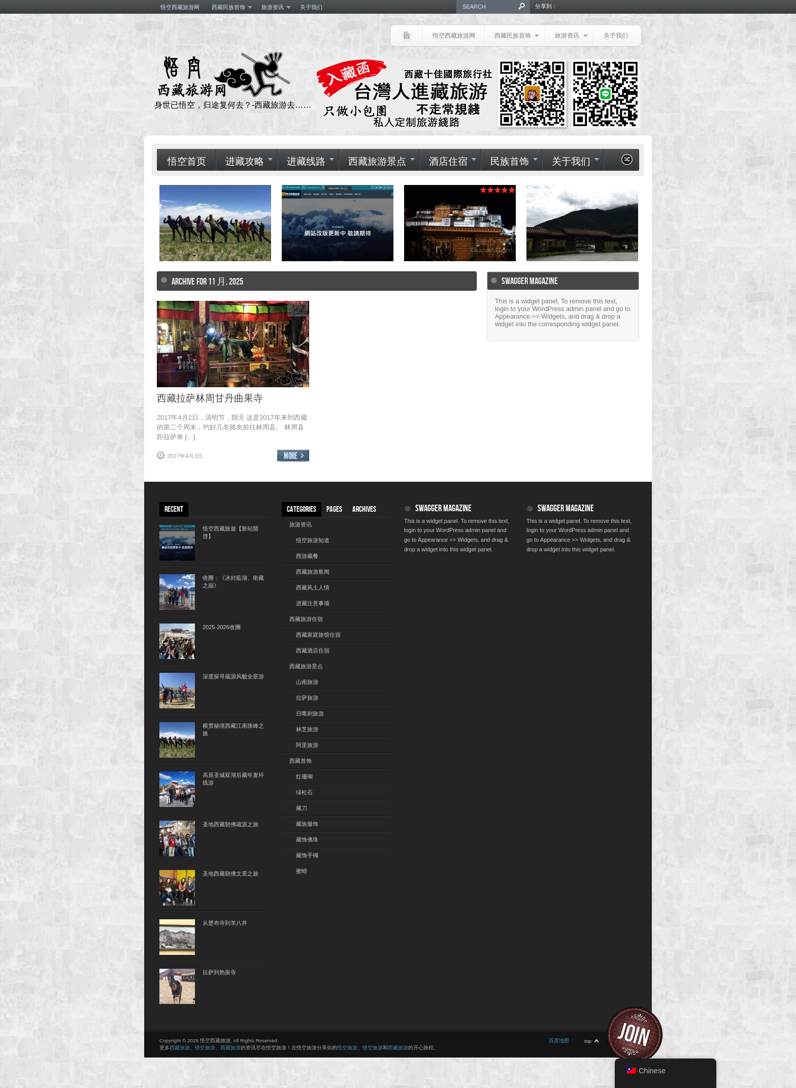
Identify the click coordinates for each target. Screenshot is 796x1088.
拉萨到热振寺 (219, 972)
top (587, 1041)
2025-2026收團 (222, 627)
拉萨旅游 (307, 698)
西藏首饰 (300, 761)
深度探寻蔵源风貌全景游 (233, 676)
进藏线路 (305, 162)
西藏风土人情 (312, 587)
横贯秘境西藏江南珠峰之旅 (233, 729)
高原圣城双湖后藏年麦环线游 (233, 779)
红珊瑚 (304, 776)
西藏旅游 (180, 1047)
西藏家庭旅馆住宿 (318, 635)
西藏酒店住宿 (312, 650)
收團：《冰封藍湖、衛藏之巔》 (233, 581)
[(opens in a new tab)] (337, 223)
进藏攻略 (244, 162)
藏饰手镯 (307, 855)
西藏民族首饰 (229, 7)
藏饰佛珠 (307, 839)
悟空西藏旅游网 (180, 7)
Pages (334, 509)
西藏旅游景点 (377, 162)
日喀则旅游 (310, 713)
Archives (364, 509)
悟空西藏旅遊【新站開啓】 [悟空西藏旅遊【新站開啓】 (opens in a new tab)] (230, 532)
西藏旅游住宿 (306, 619)
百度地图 (559, 1040)
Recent (173, 509)
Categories (301, 509)
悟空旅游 (205, 1047)
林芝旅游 (307, 729)
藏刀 (301, 808)
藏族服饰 (307, 824)
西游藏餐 (307, 556)
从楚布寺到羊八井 (225, 923)
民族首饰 (509, 162)
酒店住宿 (447, 162)
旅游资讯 (273, 7)
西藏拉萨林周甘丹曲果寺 (210, 397)
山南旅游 (307, 682)
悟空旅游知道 (312, 540)
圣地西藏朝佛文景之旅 (230, 874)
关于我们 (311, 7)
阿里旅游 (307, 745)
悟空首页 (187, 162)
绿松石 (304, 792)
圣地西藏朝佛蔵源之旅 (230, 824)
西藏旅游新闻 (312, 572)
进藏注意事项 (312, 603)
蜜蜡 (301, 871)
